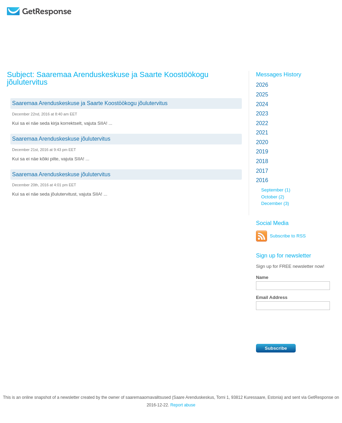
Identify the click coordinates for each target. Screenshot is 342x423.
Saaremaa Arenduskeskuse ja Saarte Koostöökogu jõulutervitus (90, 103)
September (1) (275, 189)
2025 (262, 94)
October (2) (272, 196)
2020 (262, 142)
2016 (262, 180)
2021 (262, 132)
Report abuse (183, 405)
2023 (262, 113)
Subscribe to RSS (288, 235)
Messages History (278, 74)
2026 (262, 85)
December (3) (275, 203)
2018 (262, 161)
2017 (262, 171)
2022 (262, 123)
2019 (262, 151)
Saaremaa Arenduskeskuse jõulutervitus (61, 139)
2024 (262, 104)
